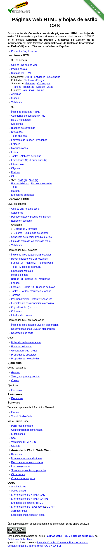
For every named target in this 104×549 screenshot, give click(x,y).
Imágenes (41, 140)
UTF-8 (28, 77)
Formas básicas (20, 183)
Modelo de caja (19, 274)
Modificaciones (19, 148)
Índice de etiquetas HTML (25, 111)
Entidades (39, 77)
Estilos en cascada (21, 220)
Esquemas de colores (36, 233)
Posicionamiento (20, 299)
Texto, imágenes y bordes (25, 376)
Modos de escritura (29, 267)
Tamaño (15, 295)
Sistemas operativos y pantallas (28, 470)
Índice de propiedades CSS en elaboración (35, 324)
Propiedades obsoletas (24, 354)
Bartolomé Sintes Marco (20, 539)
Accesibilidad (18, 490)
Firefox (15, 412)
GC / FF (51, 506)
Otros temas (18, 474)
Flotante (35, 299)
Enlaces (15, 144)
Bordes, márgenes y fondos (36, 291)
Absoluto (47, 299)
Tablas (14, 156)
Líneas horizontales (22, 271)
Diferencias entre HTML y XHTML (29, 498)
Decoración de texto (22, 333)
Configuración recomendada (27, 430)
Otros (14, 176)
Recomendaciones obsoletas (27, 462)
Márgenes (44, 279)
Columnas (16, 311)
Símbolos (29, 80)
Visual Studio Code (21, 416)
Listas (14, 152)
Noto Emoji (28, 90)
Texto (14, 187)
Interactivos (17, 164)
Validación (17, 102)
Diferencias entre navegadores (28, 506)
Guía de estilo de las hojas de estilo (31, 241)
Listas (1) (16, 287)
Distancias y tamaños (25, 229)
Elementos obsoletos (22, 194)
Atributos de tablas (31, 156)
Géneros (30, 83)
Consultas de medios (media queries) (31, 237)
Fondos (15, 283)
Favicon (15, 172)
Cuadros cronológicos (23, 478)
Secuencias (53, 77)
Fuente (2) (30, 262)
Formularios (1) (19, 160)
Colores (18, 233)
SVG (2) (33, 180)
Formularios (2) (38, 160)
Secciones (17, 124)
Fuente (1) (17, 262)
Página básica (19, 69)
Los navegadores (20, 466)
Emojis (40, 80)
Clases (15, 98)
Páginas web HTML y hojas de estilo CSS (70, 536)
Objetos (15, 168)
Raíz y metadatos (21, 119)
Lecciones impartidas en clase (28, 515)
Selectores (17, 212)
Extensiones (18, 434)
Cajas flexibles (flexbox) (24, 307)
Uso (13, 438)
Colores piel (43, 83)
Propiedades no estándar (25, 358)
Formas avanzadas (41, 183)
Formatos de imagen (22, 140)
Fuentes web (46, 262)
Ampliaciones (18, 486)
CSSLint (15, 446)
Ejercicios (16, 390)
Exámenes (17, 398)
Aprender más (19, 510)
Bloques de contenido (23, 128)
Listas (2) (29, 287)
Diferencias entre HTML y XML (28, 494)
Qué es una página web (24, 65)
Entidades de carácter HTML (27, 502)
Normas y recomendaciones (26, 458)
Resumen (16, 454)
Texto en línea (19, 136)
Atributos (16, 94)
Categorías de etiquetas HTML (28, 115)
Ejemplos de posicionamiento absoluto (32, 303)
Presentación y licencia (24, 51)
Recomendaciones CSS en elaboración (33, 329)
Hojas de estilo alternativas (26, 342)
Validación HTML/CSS (23, 442)
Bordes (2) (31, 279)
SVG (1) (22, 180)
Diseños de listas (45, 287)
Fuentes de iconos (21, 346)
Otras (50, 86)
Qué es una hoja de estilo (25, 208)
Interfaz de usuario (21, 315)
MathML (15, 191)
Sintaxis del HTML (21, 73)
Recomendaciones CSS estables (29, 258)
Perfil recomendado (22, 425)
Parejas (17, 86)
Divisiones (17, 132)
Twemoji (40, 90)
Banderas (28, 86)
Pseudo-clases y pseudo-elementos (31, 216)
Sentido (40, 86)
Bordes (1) (17, 279)
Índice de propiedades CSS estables (31, 254)
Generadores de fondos (24, 350)
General (15, 372)
